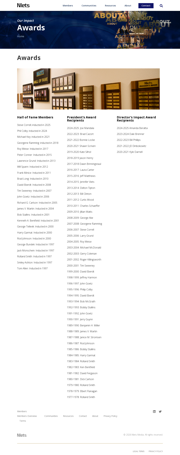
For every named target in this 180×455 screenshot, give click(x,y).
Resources (110, 5)
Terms (22, 421)
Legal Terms (138, 451)
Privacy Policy (110, 416)
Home (20, 36)
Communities (89, 5)
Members (68, 5)
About (128, 5)
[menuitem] (68, 5)
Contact (146, 5)
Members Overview (27, 416)
